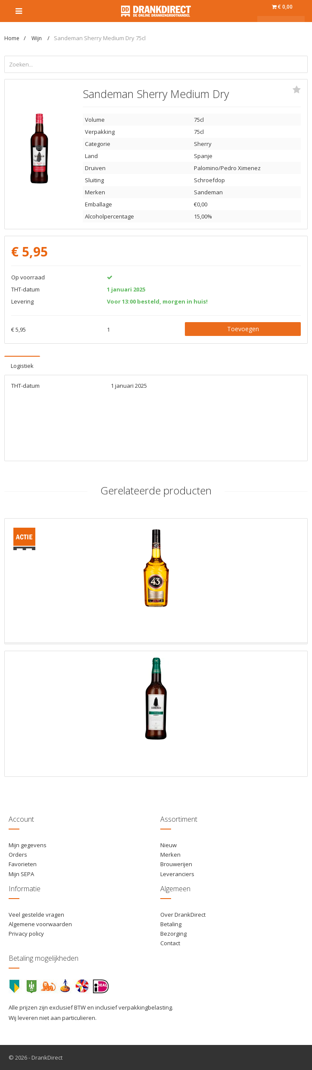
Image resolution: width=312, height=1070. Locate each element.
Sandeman (208, 192)
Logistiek (22, 366)
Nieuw (168, 845)
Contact (170, 943)
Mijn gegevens (28, 845)
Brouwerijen (176, 864)
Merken (170, 854)
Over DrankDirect (183, 914)
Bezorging (173, 933)
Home (11, 38)
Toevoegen (243, 329)
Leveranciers (177, 874)
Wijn (37, 38)
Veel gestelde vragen (36, 914)
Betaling (170, 924)
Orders (18, 854)
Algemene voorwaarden (40, 924)
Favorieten (23, 864)
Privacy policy (26, 933)
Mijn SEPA (21, 874)
